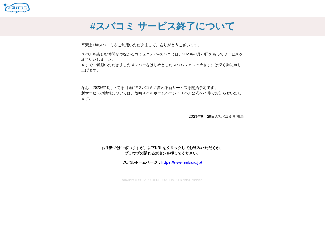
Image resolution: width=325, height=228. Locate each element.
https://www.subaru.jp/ (181, 162)
